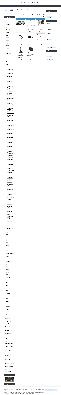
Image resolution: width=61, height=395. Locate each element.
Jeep (6, 237)
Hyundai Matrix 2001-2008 (9, 180)
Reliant (7, 274)
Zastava (7, 311)
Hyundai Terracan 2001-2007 (10, 217)
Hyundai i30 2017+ (10, 153)
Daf (6, 46)
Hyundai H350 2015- (10, 129)
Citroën (7, 40)
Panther (7, 267)
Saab (7, 280)
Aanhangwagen (8, 316)
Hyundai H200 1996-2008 (10, 127)
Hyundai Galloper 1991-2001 (10, 106)
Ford (6, 59)
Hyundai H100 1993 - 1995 (10, 123)
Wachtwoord (49, 29)
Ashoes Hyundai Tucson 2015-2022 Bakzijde (40, 28)
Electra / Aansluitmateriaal (8, 336)
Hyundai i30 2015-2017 (10, 152)
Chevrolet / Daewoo (9, 37)
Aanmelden (49, 56)
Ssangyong (8, 288)
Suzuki (7, 295)
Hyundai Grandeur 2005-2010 (10, 116)
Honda (7, 66)
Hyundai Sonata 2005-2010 (9, 209)
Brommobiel (7, 318)
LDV (6, 248)
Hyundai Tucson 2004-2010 (9, 222)
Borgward (7, 32)
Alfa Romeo (8, 24)
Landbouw (7, 324)
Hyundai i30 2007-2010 (10, 144)
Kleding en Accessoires (9, 341)
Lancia (7, 243)
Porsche (7, 272)
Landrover (8, 245)
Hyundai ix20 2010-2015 (10, 162)
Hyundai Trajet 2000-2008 (9, 219)
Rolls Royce (8, 277)
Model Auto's (7, 350)
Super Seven (8, 293)
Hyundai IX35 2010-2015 (10, 166)
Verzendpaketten (8, 360)
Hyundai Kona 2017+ (10, 170)
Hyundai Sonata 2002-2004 (9, 207)
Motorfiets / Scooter (8, 321)
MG (6, 258)
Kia (6, 240)
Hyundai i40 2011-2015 (10, 156)
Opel (7, 266)
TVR (6, 303)
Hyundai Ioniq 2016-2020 (10, 160)
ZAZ (6, 312)
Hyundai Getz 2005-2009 (10, 114)
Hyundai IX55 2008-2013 (10, 169)
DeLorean (7, 50)
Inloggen (49, 33)
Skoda (7, 285)
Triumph (7, 301)
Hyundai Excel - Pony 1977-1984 (10, 96)
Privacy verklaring (8, 368)
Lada (7, 242)
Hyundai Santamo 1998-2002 (10, 195)
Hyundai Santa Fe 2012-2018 (10, 192)
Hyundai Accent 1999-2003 (9, 77)
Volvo (7, 307)
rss (37, 393)
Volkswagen (8, 306)
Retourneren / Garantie (9, 366)
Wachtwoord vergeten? (50, 35)
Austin (7, 27)
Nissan (7, 263)
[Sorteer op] (37, 14)
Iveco (7, 234)
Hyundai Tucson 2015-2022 (20, 28)
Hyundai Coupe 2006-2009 (9, 94)
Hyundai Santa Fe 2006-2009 (10, 187)
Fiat (6, 58)
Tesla (7, 296)
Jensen (7, 238)
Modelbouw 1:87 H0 (8, 355)
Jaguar (7, 235)
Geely (7, 61)
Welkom (6, 19)
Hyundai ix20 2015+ (10, 164)
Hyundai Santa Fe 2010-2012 (10, 190)
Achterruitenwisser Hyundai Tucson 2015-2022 (30, 28)
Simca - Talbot (8, 283)
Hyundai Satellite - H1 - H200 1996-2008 (10, 197)
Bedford (7, 30)
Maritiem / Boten (8, 326)
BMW (7, 34)
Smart (7, 287)
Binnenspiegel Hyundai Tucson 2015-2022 (20, 41)
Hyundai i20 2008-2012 (10, 138)
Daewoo (7, 45)
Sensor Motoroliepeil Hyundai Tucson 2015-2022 (20, 56)
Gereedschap (7, 340)
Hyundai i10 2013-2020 (10, 134)
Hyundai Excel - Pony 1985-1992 (10, 99)
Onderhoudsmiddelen (9, 343)
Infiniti (7, 230)
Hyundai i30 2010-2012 (10, 147)
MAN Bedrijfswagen (9, 253)
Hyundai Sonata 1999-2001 (9, 204)
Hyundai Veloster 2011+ (10, 226)
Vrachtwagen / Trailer (9, 323)
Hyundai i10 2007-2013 (10, 131)
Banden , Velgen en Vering (8, 334)
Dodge (7, 51)
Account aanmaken (50, 47)
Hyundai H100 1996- (10, 125)
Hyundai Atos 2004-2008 (10, 87)
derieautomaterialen (49, 59)
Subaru (7, 290)
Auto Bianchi (8, 29)
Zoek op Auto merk (8, 22)
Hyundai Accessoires (10, 69)
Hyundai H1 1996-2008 (10, 118)
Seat (6, 282)
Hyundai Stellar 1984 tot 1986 (10, 214)
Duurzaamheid (7, 369)
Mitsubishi (8, 261)
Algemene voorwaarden (9, 363)
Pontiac (7, 271)
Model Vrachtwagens (9, 353)
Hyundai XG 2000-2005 (10, 229)
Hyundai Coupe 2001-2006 (9, 92)
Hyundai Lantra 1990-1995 (9, 173)
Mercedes (7, 256)
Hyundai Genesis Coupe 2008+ (10, 109)
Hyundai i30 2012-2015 (10, 149)
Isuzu (7, 232)
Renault (7, 275)
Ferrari (7, 56)
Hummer (7, 64)
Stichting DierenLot (8, 371)
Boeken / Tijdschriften (9, 356)
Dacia (7, 43)
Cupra (7, 42)
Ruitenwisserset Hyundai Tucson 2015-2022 (40, 41)
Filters (6, 338)
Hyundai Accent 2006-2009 (9, 82)
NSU (6, 264)
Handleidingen (7, 348)
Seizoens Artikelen (8, 328)
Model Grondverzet (8, 352)
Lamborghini (8, 247)
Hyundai (7, 67)
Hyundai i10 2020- (10, 135)
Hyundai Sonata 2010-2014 (9, 212)
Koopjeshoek (7, 359)
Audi (6, 26)
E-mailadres (49, 25)
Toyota (7, 298)
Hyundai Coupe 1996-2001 (9, 89)
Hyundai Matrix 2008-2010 (9, 183)
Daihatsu (7, 48)
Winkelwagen (50, 17)
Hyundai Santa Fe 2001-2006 (10, 185)
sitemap (36, 393)
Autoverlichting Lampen (9, 332)
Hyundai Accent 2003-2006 (9, 79)
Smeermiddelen (8, 344)
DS (6, 54)
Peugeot (7, 269)
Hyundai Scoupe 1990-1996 (9, 200)
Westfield (7, 309)
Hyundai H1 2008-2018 (10, 121)
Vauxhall (7, 304)
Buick (7, 35)
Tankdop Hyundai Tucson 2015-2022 (30, 55)
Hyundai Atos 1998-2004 (10, 84)
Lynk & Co (7, 251)
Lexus (7, 250)
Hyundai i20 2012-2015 (10, 140)
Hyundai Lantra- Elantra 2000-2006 (10, 178)
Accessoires (7, 330)
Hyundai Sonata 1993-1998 (9, 202)
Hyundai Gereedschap (9, 71)
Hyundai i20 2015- (10, 142)
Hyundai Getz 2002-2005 (10, 111)
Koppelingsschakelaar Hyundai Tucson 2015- (30, 41)
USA (6, 314)
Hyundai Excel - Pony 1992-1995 (10, 101)
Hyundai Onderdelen (10, 73)
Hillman (7, 62)
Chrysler (7, 38)
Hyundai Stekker (10, 74)
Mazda (7, 255)
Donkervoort (8, 53)
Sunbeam (7, 291)
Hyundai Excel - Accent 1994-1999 (10, 104)
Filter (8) (23, 14)
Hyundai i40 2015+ (10, 157)
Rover (7, 279)
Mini (6, 259)
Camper (6, 319)
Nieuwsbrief (7, 364)
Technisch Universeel (9, 346)
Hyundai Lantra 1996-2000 (9, 175)
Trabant (7, 299)
